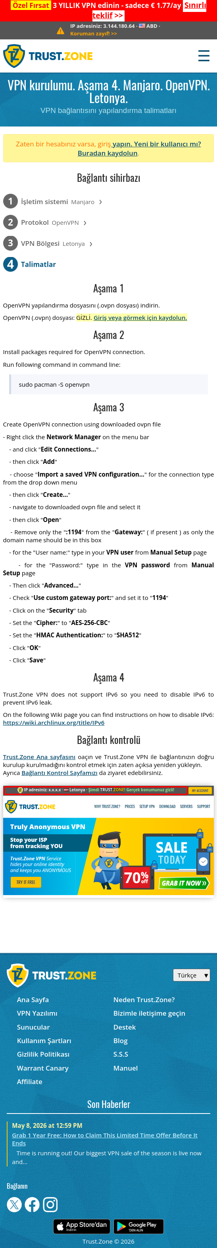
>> (93, 33)
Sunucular (33, 1027)
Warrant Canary (43, 1068)
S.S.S (120, 1054)
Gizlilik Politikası (43, 1054)
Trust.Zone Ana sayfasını (39, 757)
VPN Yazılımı (37, 1013)
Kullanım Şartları (44, 1040)
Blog (120, 1040)
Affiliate (29, 1081)
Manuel (125, 1068)
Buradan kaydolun (108, 153)
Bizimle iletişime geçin (149, 1013)
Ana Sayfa (33, 999)
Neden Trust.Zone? (144, 999)
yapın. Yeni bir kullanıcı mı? (156, 143)
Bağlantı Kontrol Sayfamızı (59, 773)
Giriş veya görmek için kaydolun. (140, 317)
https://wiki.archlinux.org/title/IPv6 (54, 722)
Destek (124, 1027)
